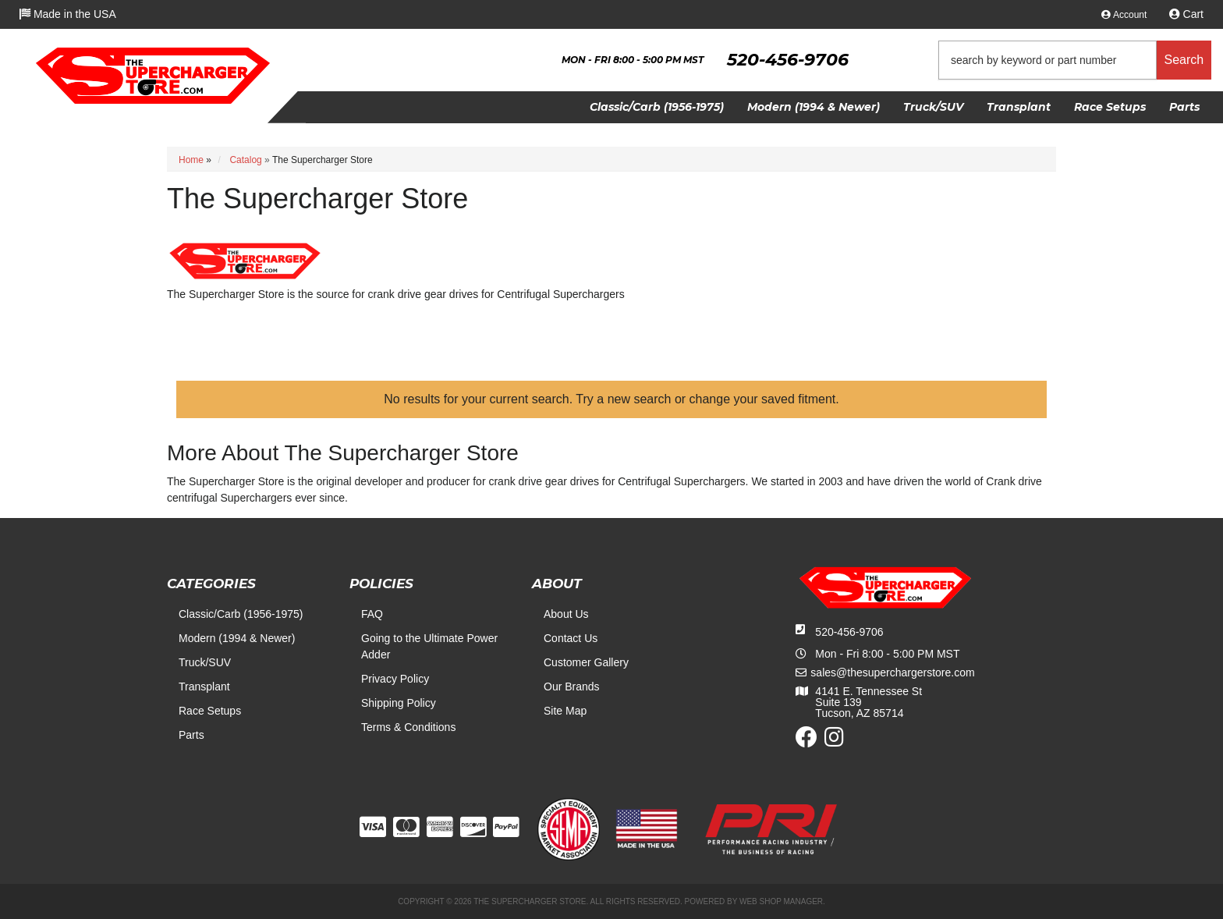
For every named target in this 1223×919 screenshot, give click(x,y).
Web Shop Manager (781, 901)
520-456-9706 (849, 632)
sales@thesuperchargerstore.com (892, 672)
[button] (1074, 60)
